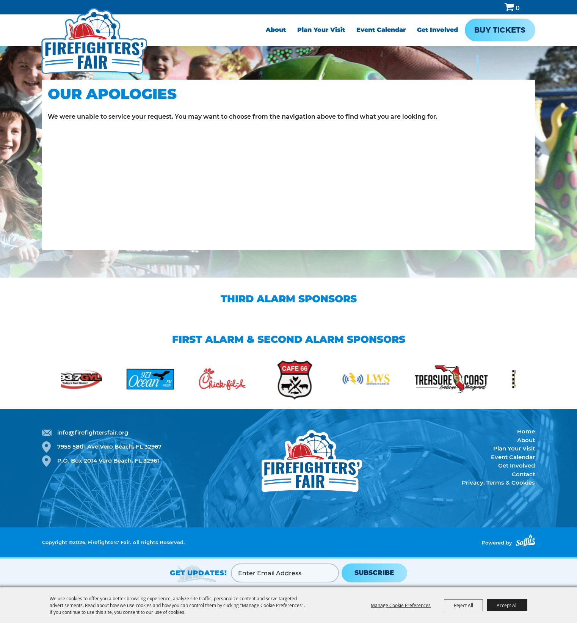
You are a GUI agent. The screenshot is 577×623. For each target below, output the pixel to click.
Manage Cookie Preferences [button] (401, 605)
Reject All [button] (463, 605)
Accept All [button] (507, 605)
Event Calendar (381, 29)
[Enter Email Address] (285, 572)
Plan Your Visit (321, 29)
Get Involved (437, 29)
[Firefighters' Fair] (94, 41)
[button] (45, 377)
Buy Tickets (499, 30)
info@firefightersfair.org (92, 432)
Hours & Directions (530, 7)
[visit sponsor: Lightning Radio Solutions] (377, 380)
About (276, 29)
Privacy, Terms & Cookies (498, 482)
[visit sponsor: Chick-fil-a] (233, 380)
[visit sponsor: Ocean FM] (161, 380)
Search (493, 7)
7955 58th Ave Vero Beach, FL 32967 (109, 446)
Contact (523, 474)
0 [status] (518, 8)
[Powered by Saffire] (525, 540)
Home (526, 431)
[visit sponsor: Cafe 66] (305, 380)
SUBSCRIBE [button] (374, 572)
